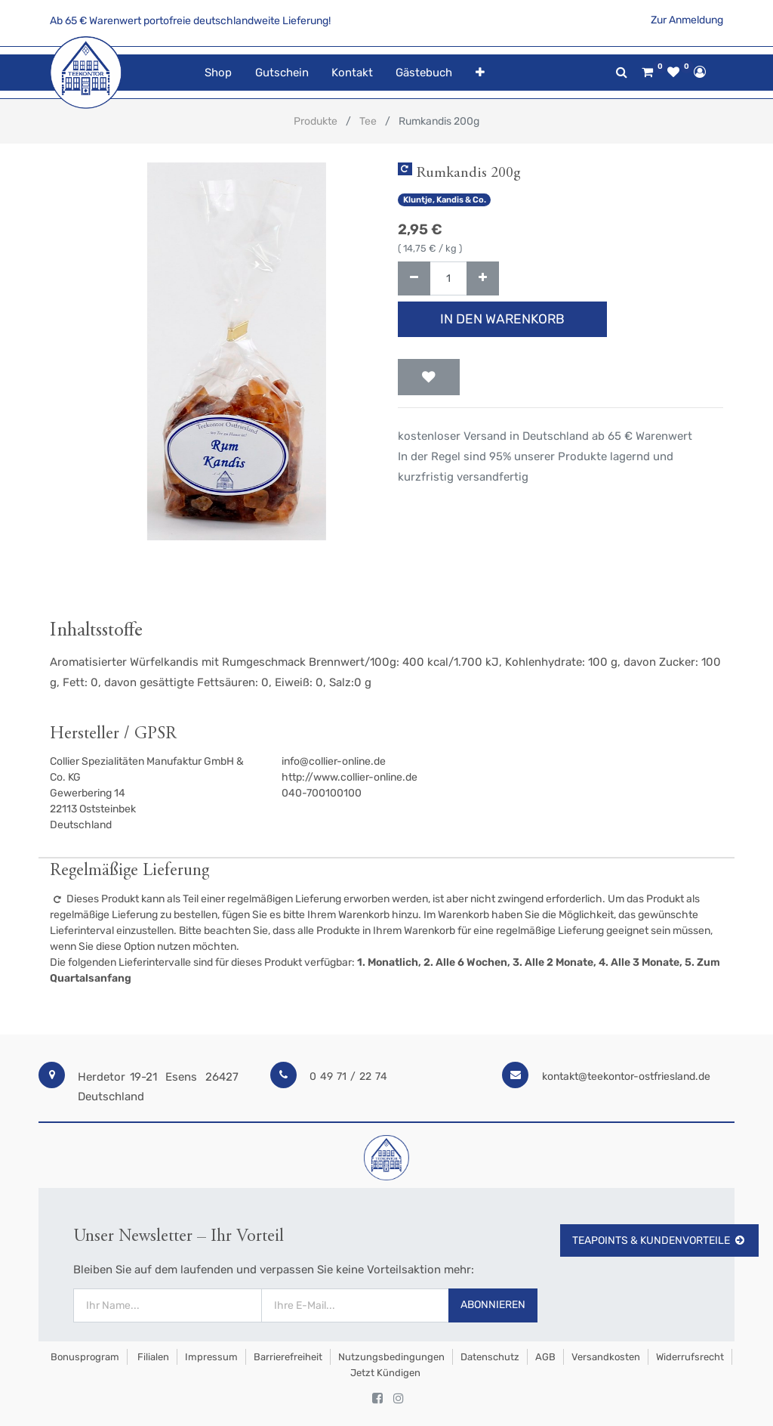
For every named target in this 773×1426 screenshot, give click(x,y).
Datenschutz (489, 1357)
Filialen (152, 1357)
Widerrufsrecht (690, 1357)
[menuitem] (218, 73)
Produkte (315, 121)
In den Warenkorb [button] (502, 318)
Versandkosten (605, 1357)
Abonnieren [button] (492, 1304)
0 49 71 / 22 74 (348, 1076)
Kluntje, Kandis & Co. (444, 200)
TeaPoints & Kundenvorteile (659, 1240)
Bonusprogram (83, 1357)
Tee (368, 121)
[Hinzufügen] (483, 278)
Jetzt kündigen (385, 1372)
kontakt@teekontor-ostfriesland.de (626, 1076)
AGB (545, 1357)
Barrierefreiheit (288, 1357)
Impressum (211, 1357)
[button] (479, 73)
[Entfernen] (414, 278)
